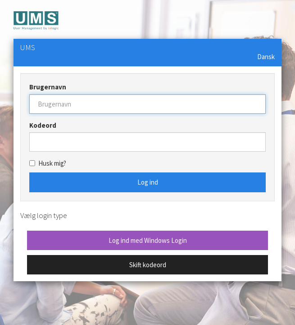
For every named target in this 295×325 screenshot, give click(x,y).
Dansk (266, 56)
